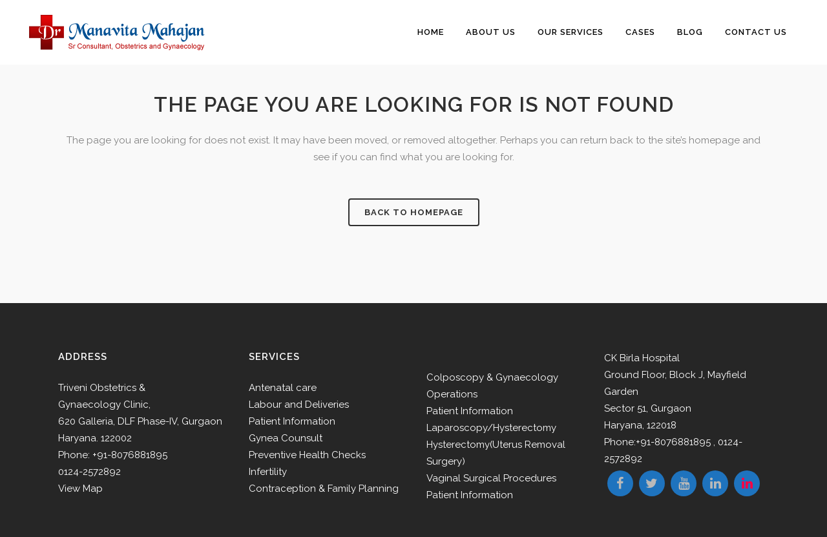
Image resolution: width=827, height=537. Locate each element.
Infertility (268, 472)
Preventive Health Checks (307, 455)
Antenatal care (283, 388)
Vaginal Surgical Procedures (491, 478)
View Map (80, 488)
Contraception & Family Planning (324, 488)
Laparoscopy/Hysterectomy (491, 428)
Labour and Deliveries (299, 404)
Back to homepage (413, 212)
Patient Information (292, 421)
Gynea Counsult (285, 438)
